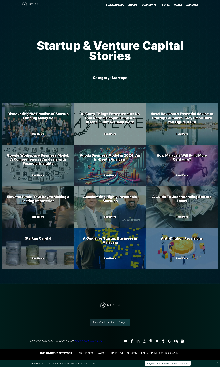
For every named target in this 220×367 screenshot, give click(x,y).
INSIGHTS (192, 4)
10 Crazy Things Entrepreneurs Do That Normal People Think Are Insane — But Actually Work (110, 118)
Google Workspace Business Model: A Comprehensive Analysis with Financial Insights (38, 159)
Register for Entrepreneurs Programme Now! (168, 363)
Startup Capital (38, 238)
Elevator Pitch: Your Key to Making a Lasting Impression (38, 199)
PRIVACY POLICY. (82, 341)
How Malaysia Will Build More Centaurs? (182, 157)
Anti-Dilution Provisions (182, 238)
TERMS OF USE (96, 341)
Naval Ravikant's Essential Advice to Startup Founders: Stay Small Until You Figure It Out (182, 118)
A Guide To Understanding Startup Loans (182, 199)
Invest (132, 4)
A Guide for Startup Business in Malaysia (110, 240)
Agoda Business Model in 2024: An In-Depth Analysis (110, 157)
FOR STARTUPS (115, 4)
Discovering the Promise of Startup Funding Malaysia (38, 116)
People (165, 4)
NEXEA (178, 4)
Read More (38, 133)
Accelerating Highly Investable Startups (110, 199)
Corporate (148, 4)
